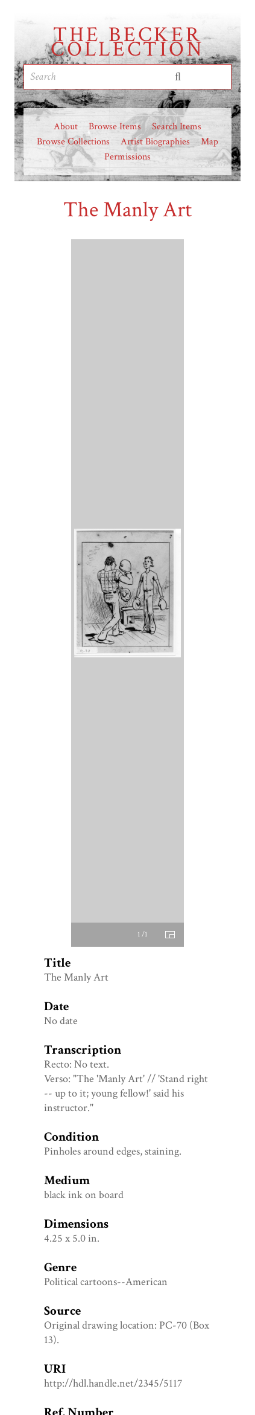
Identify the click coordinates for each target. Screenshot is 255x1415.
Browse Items (115, 126)
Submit (178, 77)
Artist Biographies (155, 141)
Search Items (176, 126)
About (66, 126)
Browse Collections (73, 141)
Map (209, 141)
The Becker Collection (127, 42)
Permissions (127, 156)
